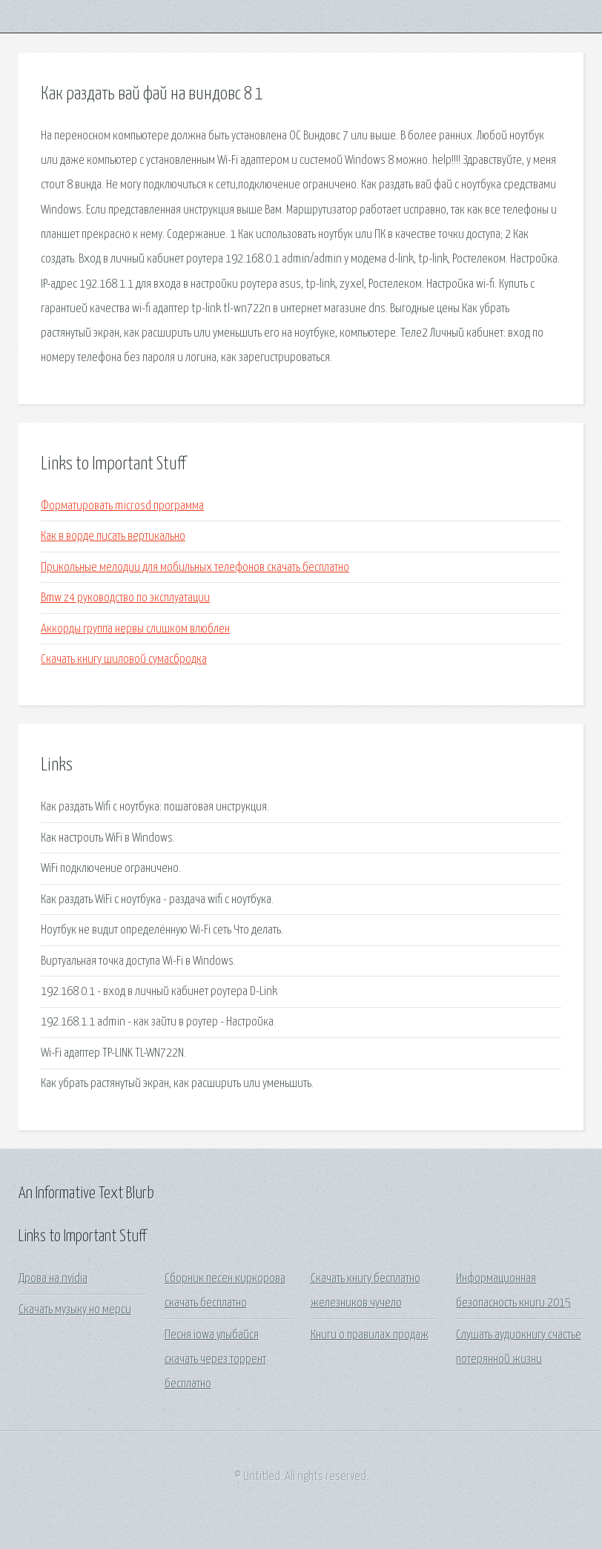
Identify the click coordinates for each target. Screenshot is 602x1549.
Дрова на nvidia (53, 1278)
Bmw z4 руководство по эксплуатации (125, 598)
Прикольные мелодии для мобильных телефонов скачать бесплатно (195, 567)
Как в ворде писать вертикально (113, 536)
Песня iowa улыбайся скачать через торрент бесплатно (215, 1360)
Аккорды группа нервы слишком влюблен (135, 629)
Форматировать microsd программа (122, 506)
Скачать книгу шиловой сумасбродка (124, 659)
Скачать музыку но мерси (75, 1310)
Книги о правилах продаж (370, 1335)
